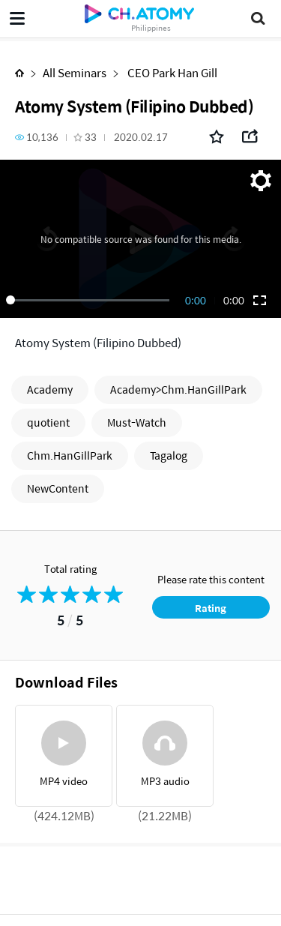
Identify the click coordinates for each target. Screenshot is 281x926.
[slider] (90, 300)
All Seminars (74, 72)
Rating (210, 608)
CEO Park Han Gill (171, 72)
